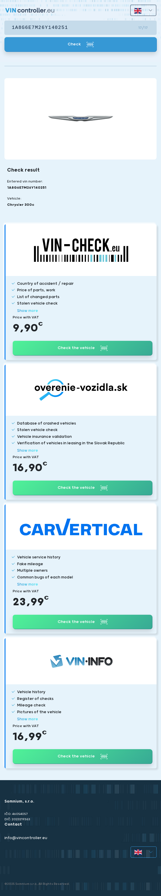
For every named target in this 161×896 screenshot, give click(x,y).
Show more (27, 311)
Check (81, 44)
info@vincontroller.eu (25, 838)
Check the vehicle (83, 348)
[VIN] (80, 28)
